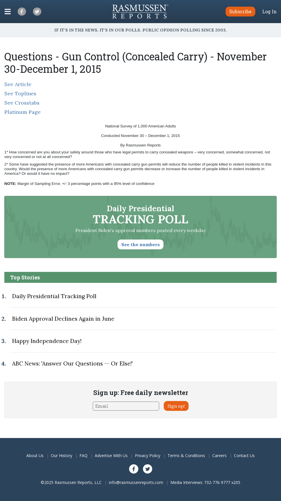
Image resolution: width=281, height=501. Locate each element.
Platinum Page (22, 112)
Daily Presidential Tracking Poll (54, 296)
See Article (17, 84)
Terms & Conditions (186, 455)
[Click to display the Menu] (7, 11)
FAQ (83, 455)
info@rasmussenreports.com (136, 482)
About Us (35, 455)
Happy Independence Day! (46, 340)
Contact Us (244, 455)
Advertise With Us (111, 455)
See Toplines (20, 93)
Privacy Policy (147, 455)
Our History (61, 455)
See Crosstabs (22, 102)
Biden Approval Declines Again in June (63, 318)
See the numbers (140, 244)
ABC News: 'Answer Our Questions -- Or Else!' (72, 363)
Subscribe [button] (240, 11)
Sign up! (176, 406)
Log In (269, 11)
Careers (219, 455)
